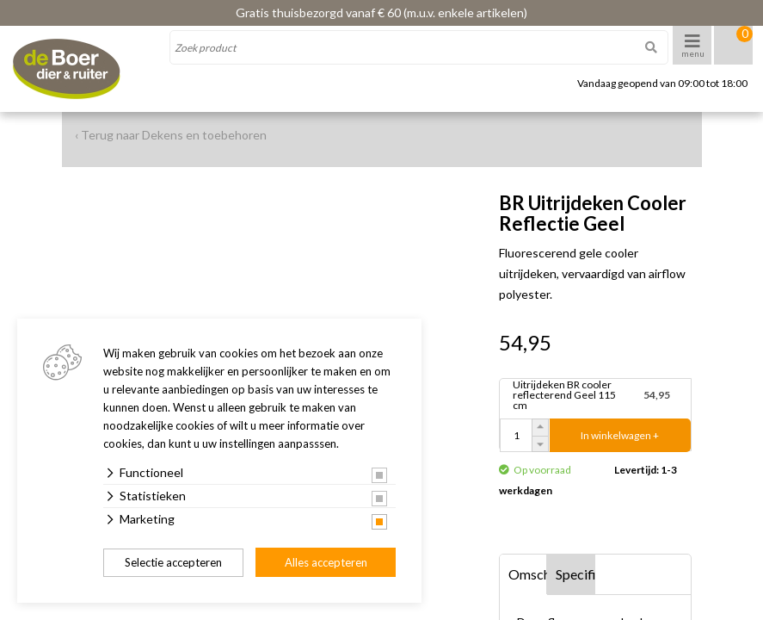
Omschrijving (528, 574)
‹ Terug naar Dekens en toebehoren (171, 134)
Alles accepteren (326, 562)
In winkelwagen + (620, 435)
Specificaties (575, 574)
